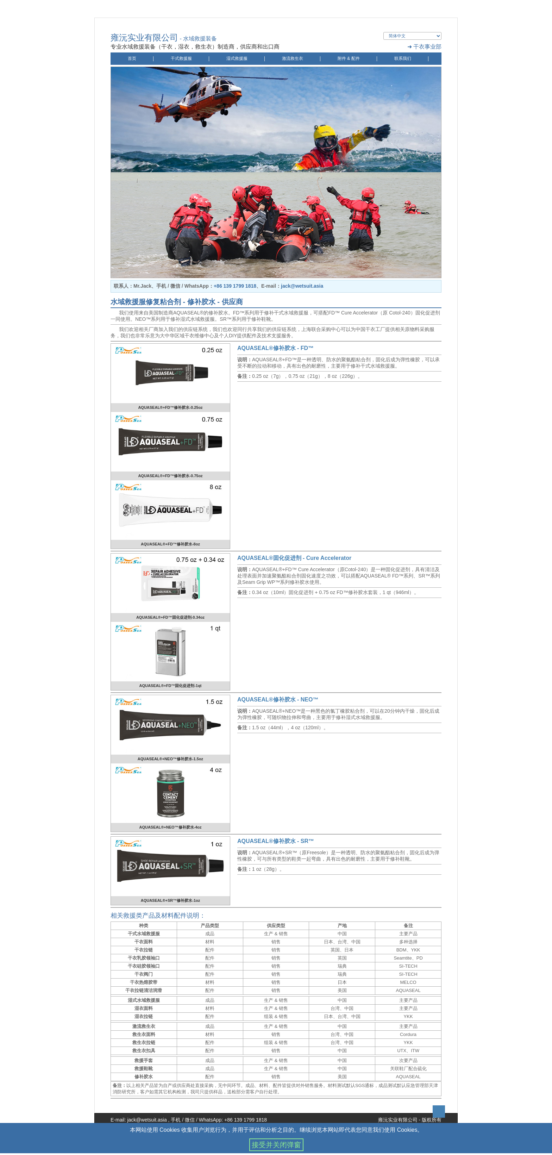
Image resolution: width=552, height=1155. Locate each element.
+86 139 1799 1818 (235, 286)
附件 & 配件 (349, 58)
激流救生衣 (292, 58)
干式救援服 (181, 58)
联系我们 (402, 58)
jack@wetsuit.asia (302, 286)
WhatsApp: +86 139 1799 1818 (233, 1120)
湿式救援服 (236, 58)
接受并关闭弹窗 (276, 1145)
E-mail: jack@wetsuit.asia (139, 1120)
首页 (132, 58)
